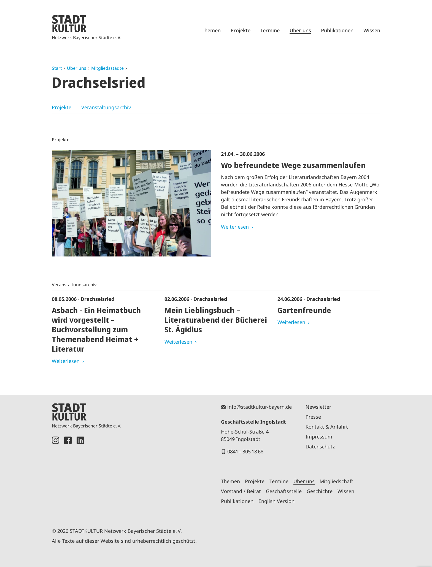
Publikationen (337, 30)
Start (57, 68)
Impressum (319, 436)
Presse (313, 416)
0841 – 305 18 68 (245, 451)
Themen (211, 30)
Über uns (300, 30)
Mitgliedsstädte (107, 68)
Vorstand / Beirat (241, 491)
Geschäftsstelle (284, 491)
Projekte (240, 30)
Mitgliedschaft (336, 481)
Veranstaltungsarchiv (106, 107)
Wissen (371, 30)
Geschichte (320, 491)
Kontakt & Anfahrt (327, 426)
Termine (270, 30)
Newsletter (318, 406)
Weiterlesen (235, 226)
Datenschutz (320, 446)
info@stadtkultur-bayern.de (259, 406)
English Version (276, 501)
